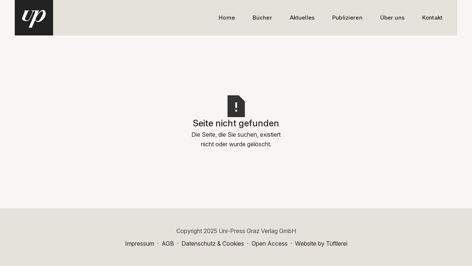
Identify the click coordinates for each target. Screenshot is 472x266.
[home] (34, 17)
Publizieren (347, 17)
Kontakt (432, 17)
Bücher (262, 17)
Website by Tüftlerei (321, 243)
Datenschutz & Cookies (212, 243)
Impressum (139, 243)
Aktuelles (302, 17)
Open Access (269, 243)
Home (227, 17)
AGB (168, 243)
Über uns (392, 17)
